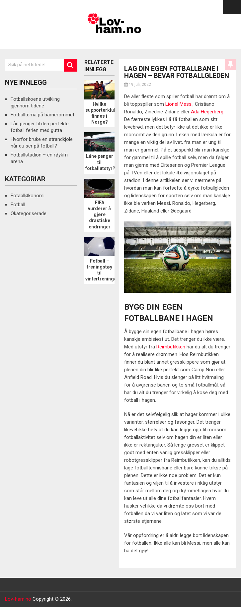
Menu (232, 7)
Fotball (18, 205)
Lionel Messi (179, 104)
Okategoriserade (28, 213)
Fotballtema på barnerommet (42, 115)
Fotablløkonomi (27, 196)
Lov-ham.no (18, 599)
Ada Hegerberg (207, 112)
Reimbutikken (170, 347)
